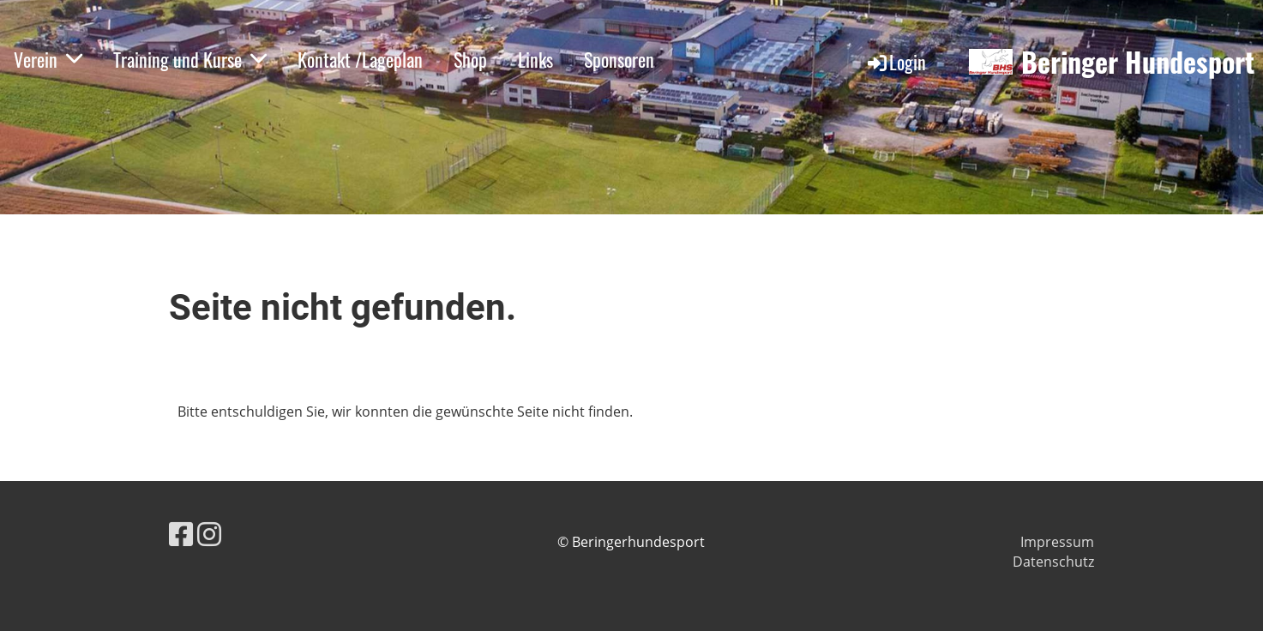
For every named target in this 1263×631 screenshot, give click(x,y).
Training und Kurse (190, 59)
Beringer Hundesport (1137, 62)
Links (535, 59)
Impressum (1057, 541)
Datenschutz (1053, 561)
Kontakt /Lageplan (360, 59)
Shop (470, 59)
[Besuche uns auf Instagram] (209, 533)
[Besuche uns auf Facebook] (181, 533)
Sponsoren (619, 59)
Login (895, 61)
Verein (48, 59)
